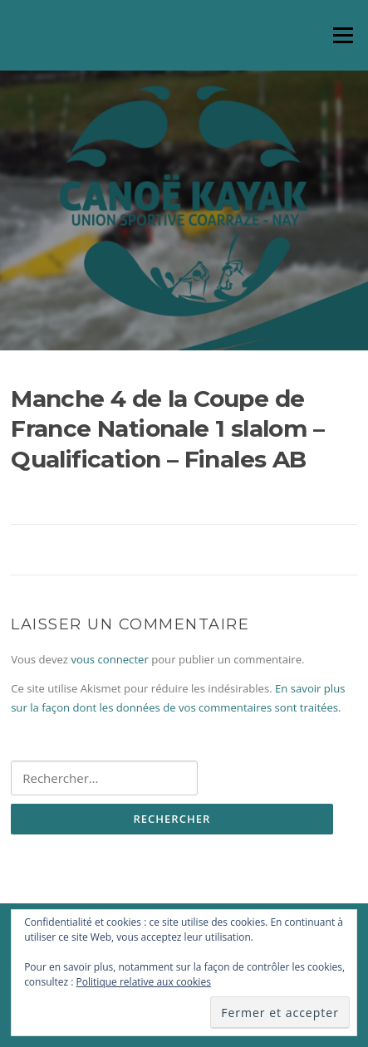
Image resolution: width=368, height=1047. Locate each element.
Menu (342, 34)
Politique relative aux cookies (143, 982)
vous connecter (109, 659)
